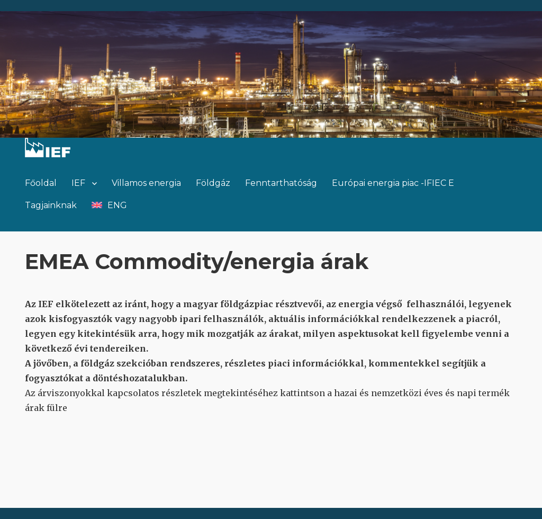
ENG (117, 205)
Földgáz (213, 183)
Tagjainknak (51, 205)
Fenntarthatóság (281, 183)
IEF (78, 183)
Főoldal (41, 183)
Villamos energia (146, 183)
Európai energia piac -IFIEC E (393, 183)
